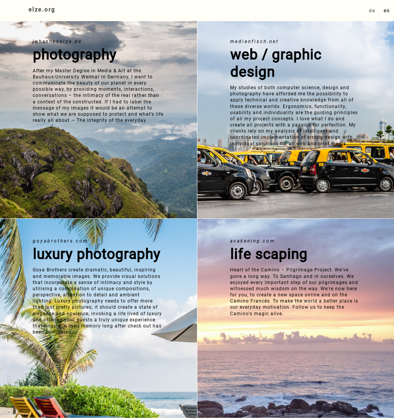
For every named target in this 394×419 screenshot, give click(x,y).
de (372, 10)
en (387, 10)
